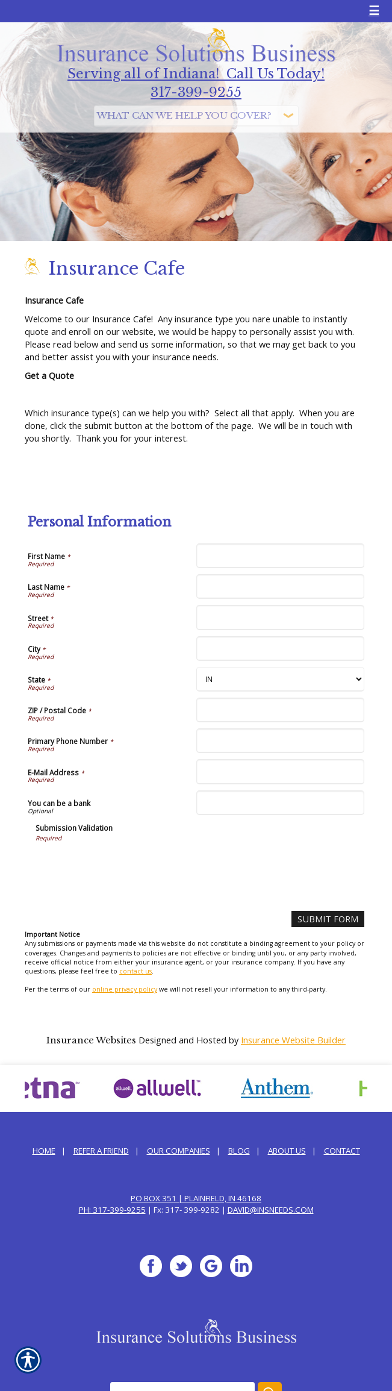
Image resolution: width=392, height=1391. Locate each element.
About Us (287, 1150)
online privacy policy (124, 989)
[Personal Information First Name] (280, 555)
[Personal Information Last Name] (280, 586)
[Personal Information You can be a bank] (280, 802)
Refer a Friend (101, 1150)
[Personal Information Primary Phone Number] (280, 740)
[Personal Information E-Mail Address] (280, 771)
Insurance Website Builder (293, 1040)
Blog (239, 1150)
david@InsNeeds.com (271, 1209)
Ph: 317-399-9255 (112, 1209)
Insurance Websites (91, 1040)
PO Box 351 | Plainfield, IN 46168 (196, 1198)
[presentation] (127, 865)
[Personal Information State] (280, 679)
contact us (135, 971)
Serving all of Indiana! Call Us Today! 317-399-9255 (196, 83)
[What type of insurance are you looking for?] (196, 116)
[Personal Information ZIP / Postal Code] (280, 710)
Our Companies (178, 1150)
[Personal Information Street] (280, 617)
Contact (342, 1150)
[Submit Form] (327, 919)
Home (44, 1150)
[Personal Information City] (280, 648)
